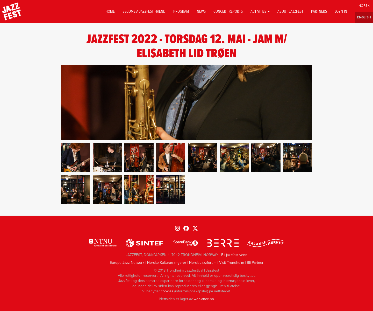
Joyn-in (341, 11)
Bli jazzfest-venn (234, 255)
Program (181, 11)
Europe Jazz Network (127, 262)
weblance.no (204, 299)
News (201, 11)
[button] (75, 157)
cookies (167, 291)
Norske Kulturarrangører (166, 262)
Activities (260, 11)
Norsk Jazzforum (202, 262)
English (364, 17)
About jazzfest (290, 11)
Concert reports (228, 11)
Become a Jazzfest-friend (144, 11)
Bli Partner (255, 262)
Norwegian (364, 6)
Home (110, 11)
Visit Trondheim (231, 262)
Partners (319, 11)
